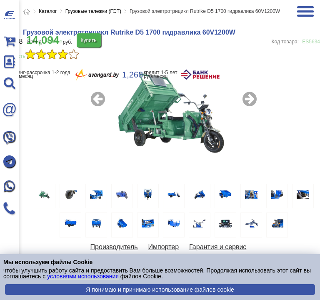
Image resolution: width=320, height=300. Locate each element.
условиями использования (83, 276)
